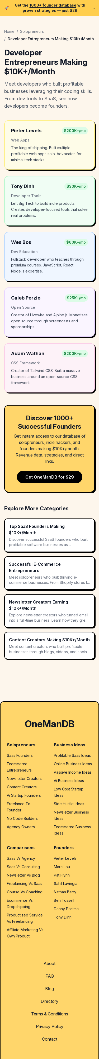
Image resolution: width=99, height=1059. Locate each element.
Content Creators (22, 787)
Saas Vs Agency (21, 858)
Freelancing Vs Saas (24, 883)
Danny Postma (66, 908)
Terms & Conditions (49, 1013)
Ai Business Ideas (69, 780)
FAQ (49, 976)
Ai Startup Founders (24, 795)
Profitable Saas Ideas (72, 755)
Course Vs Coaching (25, 892)
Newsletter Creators (24, 778)
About (49, 963)
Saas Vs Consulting (23, 866)
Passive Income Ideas (73, 772)
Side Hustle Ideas (69, 803)
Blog (49, 988)
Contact (49, 1039)
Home (9, 31)
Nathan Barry (65, 892)
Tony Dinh (63, 917)
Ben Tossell (64, 900)
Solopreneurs (32, 31)
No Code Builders (22, 818)
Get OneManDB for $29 (49, 477)
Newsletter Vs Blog (23, 875)
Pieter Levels (65, 858)
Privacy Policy (49, 1026)
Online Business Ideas (73, 764)
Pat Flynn (62, 875)
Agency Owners (21, 827)
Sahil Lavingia (65, 883)
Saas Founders (20, 755)
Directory (49, 1001)
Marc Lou (62, 866)
